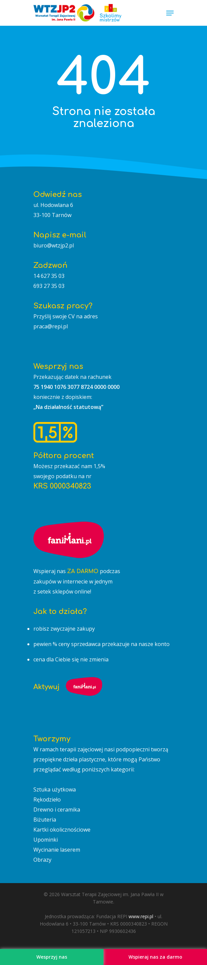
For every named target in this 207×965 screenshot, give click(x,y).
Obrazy (42, 859)
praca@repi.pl (50, 326)
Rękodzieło (47, 799)
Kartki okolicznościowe (61, 829)
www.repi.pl (141, 916)
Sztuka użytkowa (54, 789)
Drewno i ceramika (56, 809)
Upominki (45, 839)
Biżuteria (44, 819)
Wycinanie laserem (56, 849)
